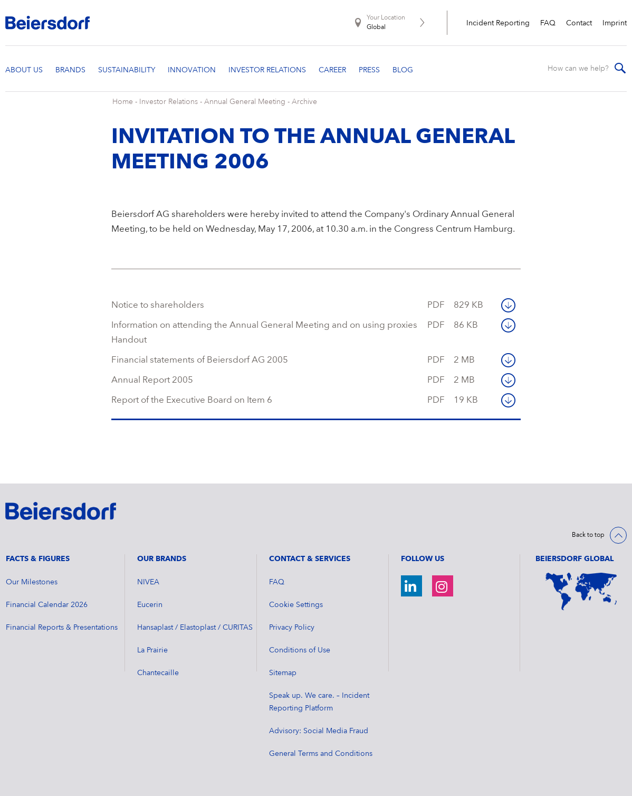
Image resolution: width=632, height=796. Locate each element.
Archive (304, 102)
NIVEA (148, 582)
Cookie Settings (296, 605)
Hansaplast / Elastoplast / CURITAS (195, 627)
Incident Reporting (498, 23)
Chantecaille (158, 673)
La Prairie (152, 650)
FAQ (548, 23)
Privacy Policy (291, 627)
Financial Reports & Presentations (62, 627)
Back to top (588, 535)
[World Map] (581, 592)
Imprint (614, 23)
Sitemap (282, 673)
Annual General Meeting (244, 102)
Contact (579, 23)
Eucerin (149, 605)
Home (122, 102)
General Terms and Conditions (320, 753)
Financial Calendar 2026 (47, 605)
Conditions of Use (299, 650)
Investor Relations (168, 102)
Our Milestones (32, 582)
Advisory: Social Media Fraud (318, 731)
